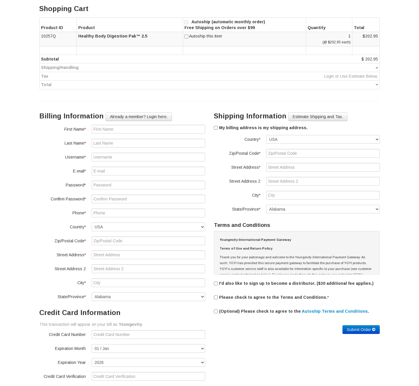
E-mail (79, 171)
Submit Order (361, 329)
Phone (79, 213)
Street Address (71, 254)
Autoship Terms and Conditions (335, 311)
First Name (75, 129)
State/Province (72, 296)
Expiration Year (72, 362)
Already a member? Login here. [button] (139, 116)
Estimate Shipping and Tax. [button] (318, 116)
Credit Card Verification (65, 376)
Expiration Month (70, 348)
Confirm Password (68, 199)
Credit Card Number (67, 334)
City (81, 282)
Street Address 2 (70, 268)
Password (76, 185)
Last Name (75, 143)
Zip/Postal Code (70, 241)
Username (75, 157)
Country (78, 227)
